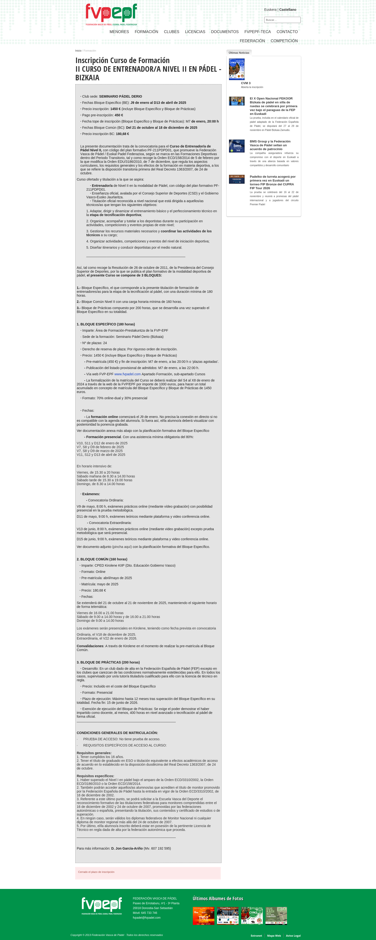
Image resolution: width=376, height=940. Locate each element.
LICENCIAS (195, 32)
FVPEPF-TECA (257, 32)
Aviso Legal (293, 935)
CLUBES (171, 32)
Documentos (225, 32)
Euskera (270, 10)
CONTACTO (287, 32)
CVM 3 (246, 83)
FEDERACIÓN (252, 41)
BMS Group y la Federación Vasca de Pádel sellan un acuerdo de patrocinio (270, 145)
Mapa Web (274, 935)
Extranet (256, 935)
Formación (146, 32)
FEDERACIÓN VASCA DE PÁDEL (155, 898)
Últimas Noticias (239, 52)
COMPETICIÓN (284, 41)
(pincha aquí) (122, 547)
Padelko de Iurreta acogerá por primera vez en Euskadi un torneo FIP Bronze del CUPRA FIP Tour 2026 (273, 182)
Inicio (78, 50)
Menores (119, 32)
